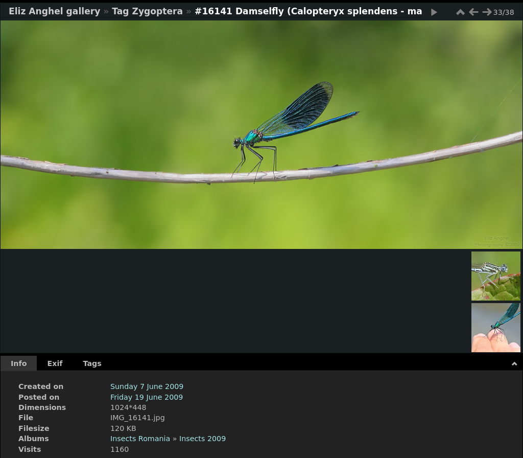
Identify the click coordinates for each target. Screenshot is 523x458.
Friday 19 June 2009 (146, 397)
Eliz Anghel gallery (54, 11)
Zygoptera (157, 11)
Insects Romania (140, 438)
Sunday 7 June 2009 (146, 386)
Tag (120, 11)
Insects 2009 (202, 438)
